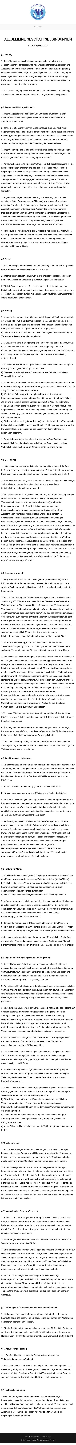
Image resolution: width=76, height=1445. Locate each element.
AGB (26, 1438)
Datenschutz (46, 1438)
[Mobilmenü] (38, 28)
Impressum (35, 1438)
